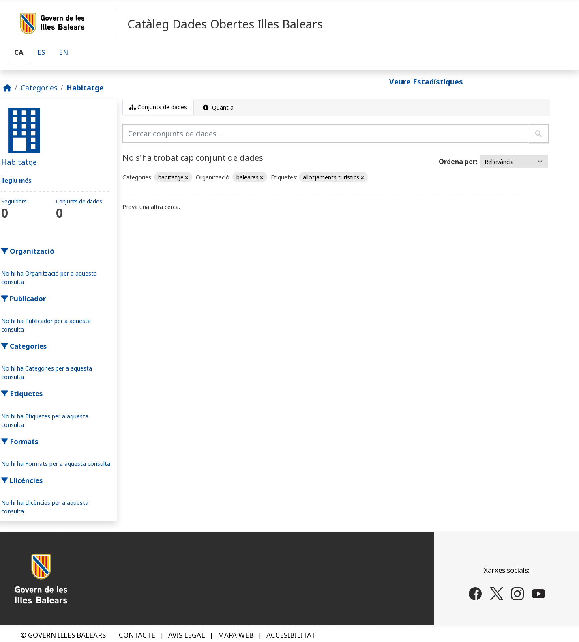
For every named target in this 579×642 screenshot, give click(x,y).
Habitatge (85, 88)
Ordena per (457, 161)
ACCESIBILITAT (290, 635)
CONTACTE (137, 635)
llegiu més (16, 180)
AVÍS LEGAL (186, 635)
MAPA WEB (235, 635)
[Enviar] (538, 133)
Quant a (217, 107)
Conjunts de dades (158, 107)
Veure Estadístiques (426, 81)
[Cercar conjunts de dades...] (325, 133)
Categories (39, 88)
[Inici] (7, 88)
